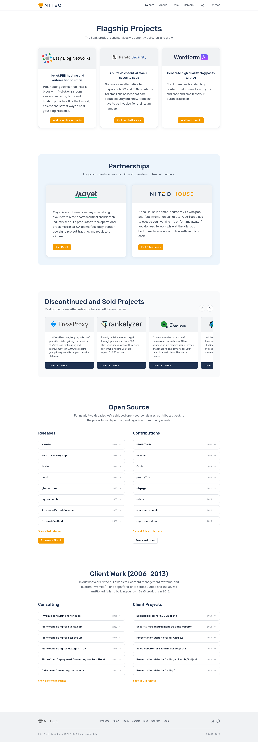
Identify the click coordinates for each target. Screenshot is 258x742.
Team (175, 5)
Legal (166, 721)
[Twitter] (213, 721)
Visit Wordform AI (191, 120)
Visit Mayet (61, 247)
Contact (215, 5)
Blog (201, 5)
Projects (149, 5)
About (163, 5)
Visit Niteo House (151, 247)
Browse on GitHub (51, 540)
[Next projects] (210, 308)
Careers (189, 5)
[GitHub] (218, 721)
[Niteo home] (49, 5)
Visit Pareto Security (129, 120)
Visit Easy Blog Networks (67, 120)
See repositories (145, 540)
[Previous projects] (202, 308)
